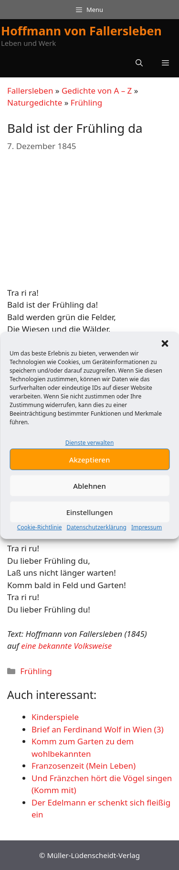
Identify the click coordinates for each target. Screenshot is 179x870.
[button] (164, 359)
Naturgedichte (34, 102)
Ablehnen (89, 501)
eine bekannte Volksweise (66, 645)
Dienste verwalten (89, 458)
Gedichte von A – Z (97, 90)
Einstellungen (89, 527)
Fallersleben (30, 90)
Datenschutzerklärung (96, 542)
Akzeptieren (89, 475)
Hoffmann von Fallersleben (81, 30)
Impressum (146, 542)
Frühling (87, 102)
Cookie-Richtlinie (39, 542)
